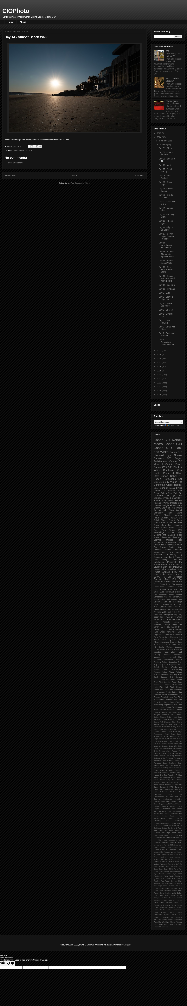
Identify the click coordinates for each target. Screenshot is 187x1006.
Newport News (167, 746)
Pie (168, 871)
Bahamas (165, 715)
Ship (155, 665)
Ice (181, 649)
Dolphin (179, 806)
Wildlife (163, 710)
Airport (171, 672)
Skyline (167, 702)
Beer (173, 780)
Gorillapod (157, 828)
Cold (155, 682)
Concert (157, 505)
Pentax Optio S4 (167, 753)
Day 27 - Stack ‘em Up (165, 170)
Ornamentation (164, 751)
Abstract (157, 672)
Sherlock (162, 510)
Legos (156, 635)
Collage (169, 647)
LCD (163, 741)
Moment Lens (160, 657)
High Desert (171, 833)
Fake (174, 811)
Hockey (179, 833)
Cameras (167, 602)
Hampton (178, 525)
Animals (166, 622)
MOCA (164, 850)
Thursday (166, 905)
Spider (163, 547)
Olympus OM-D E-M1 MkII (167, 866)
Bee (171, 675)
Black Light (178, 782)
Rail (173, 878)
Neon (180, 505)
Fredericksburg (159, 818)
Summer (164, 900)
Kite (171, 690)
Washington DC (174, 542)
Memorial (171, 562)
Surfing (165, 768)
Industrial (157, 652)
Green (179, 520)
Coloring (157, 799)
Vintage (169, 707)
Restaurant (171, 490)
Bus (155, 719)
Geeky (162, 649)
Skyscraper (177, 597)
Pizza (156, 756)
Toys (164, 530)
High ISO (158, 687)
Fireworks (174, 813)
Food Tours (177, 682)
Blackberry (158, 624)
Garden (157, 581)
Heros (163, 833)
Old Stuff (175, 864)
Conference (167, 799)
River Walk (162, 760)
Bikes (180, 675)
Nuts (161, 864)
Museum (170, 854)
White (165, 670)
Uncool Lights (159, 707)
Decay (173, 554)
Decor (156, 617)
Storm (156, 640)
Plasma (173, 871)
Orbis (156, 751)
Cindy (180, 614)
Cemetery (158, 513)
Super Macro (175, 527)
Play (169, 619)
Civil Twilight (161, 559)
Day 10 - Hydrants (167, 289)
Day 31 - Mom (165, 148)
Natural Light (176, 657)
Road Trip (170, 760)
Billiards (179, 780)
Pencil (156, 871)
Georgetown (158, 823)
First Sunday (164, 682)
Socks (162, 893)
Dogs (167, 579)
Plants (169, 513)
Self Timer (178, 700)
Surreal (179, 900)
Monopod (157, 854)
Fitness (163, 731)
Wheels (157, 670)
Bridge (167, 624)
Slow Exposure (170, 665)
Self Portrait (177, 619)
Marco (180, 850)
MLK (158, 743)
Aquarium (171, 775)
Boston (161, 785)
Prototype (178, 756)
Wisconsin (178, 589)
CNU (171, 677)
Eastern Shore (166, 607)
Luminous (157, 850)
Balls (172, 715)
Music (176, 743)
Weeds (174, 667)
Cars (163, 525)
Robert (157, 479)
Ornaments (168, 660)
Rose (180, 540)
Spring (172, 547)
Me (161, 852)
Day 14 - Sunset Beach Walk (166, 261)
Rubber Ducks (160, 700)
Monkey (179, 852)
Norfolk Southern (160, 862)
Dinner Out (158, 729)
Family (156, 629)
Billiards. (157, 782)
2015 (159, 371)
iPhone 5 (158, 500)
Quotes (156, 878)
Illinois (160, 837)
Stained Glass (159, 599)
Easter (174, 627)
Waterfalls (157, 922)
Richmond (177, 564)
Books (162, 574)
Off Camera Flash (172, 535)
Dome (166, 729)
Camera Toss (158, 789)
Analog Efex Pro (160, 775)
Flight (180, 731)
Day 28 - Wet (165, 165)
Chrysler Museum (173, 515)
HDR (163, 581)
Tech (156, 530)
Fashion (157, 731)
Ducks (156, 649)
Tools (168, 599)
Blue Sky (164, 481)
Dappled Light (164, 804)
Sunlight (165, 667)
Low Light (169, 557)
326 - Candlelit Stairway (172, 79)
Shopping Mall (176, 637)
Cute (180, 724)
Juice (159, 840)
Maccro (162, 692)
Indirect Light (164, 739)
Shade (167, 888)
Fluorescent (158, 734)
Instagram (177, 567)
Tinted (156, 907)
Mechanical (169, 635)
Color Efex (178, 797)
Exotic (169, 811)
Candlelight (177, 602)
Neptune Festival (160, 859)
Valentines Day (168, 917)
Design (179, 727)
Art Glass (172, 537)
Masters (157, 852)
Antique (179, 672)
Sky (155, 547)
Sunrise (157, 515)
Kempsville (171, 632)
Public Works (169, 876)
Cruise (172, 604)
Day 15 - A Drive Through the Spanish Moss (166, 254)
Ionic (155, 741)
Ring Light (161, 612)
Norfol (180, 859)
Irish (177, 837)
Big (175, 675)
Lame (172, 741)
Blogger (127, 945)
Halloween (171, 545)
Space (172, 895)
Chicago (157, 550)
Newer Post (11, 175)
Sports (172, 702)
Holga (156, 739)
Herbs (171, 830)
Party (180, 751)
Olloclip (169, 540)
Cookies (157, 801)
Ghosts (179, 823)
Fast (161, 813)
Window (179, 922)
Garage (179, 818)
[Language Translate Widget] (168, 422)
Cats (180, 547)
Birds (180, 503)
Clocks (161, 647)
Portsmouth (159, 554)
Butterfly (170, 574)
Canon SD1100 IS (167, 680)
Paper (176, 869)
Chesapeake (177, 584)
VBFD (180, 915)
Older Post (139, 175)
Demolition (166, 727)
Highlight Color (176, 736)
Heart (180, 685)
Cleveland (170, 592)
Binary (163, 782)
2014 (159, 374)
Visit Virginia (162, 919)
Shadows (178, 522)
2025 (159, 133)
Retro (156, 760)
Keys (165, 840)
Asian (173, 777)
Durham (173, 729)
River (180, 697)
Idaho (156, 837)
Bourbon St (169, 785)
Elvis (164, 811)
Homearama (158, 835)
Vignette (171, 640)
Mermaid (167, 852)
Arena (156, 777)
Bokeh (157, 520)
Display (172, 806)
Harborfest (163, 830)
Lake (180, 840)
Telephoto (158, 503)
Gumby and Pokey (175, 828)
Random (157, 881)
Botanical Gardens (173, 500)
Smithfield (167, 891)
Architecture (160, 461)
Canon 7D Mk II (168, 719)
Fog (161, 629)
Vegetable (163, 770)
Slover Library (160, 537)
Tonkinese (158, 495)
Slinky (160, 665)
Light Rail (177, 495)
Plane (174, 609)
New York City (175, 493)
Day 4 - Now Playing (164, 321)
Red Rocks (165, 881)
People (164, 697)
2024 (159, 137)
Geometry (178, 821)
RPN (162, 878)
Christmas (159, 484)
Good (160, 825)
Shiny (180, 662)
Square (179, 895)
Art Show (173, 712)
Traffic (169, 910)
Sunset (163, 488)
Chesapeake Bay (170, 614)
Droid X (178, 592)
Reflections (170, 479)
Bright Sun (177, 624)
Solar (167, 895)
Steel (180, 665)
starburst (165, 927)
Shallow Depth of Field (164, 508)
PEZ (180, 530)
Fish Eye (177, 579)
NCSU (176, 854)
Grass (166, 736)
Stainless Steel (175, 569)
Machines (167, 609)
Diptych (165, 806)
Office (180, 746)
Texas (156, 622)
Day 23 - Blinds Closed (166, 196)
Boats (180, 642)
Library (173, 652)
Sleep (161, 891)
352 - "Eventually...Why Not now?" (174, 53)
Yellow (173, 518)
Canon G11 (173, 444)
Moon (179, 545)
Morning (157, 535)
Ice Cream (164, 690)
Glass (169, 484)
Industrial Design (176, 739)
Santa (165, 886)
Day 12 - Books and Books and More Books (167, 278)
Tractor (162, 910)
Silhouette (158, 542)
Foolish (172, 816)
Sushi (156, 903)
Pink (164, 569)
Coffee (166, 604)
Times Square (176, 905)
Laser (180, 632)
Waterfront (178, 770)
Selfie (167, 637)
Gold (155, 825)
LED (156, 488)
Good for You (177, 825)
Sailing (164, 662)
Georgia (166, 823)
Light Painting (173, 845)
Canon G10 (176, 452)
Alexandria (165, 642)
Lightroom (162, 847)
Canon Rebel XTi (171, 476)
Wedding (165, 922)
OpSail (179, 748)
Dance (156, 804)
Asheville (164, 675)
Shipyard (174, 888)
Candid (175, 789)
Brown (180, 717)
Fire (161, 617)
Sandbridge (159, 532)
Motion (163, 619)
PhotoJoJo (163, 871)
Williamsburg (177, 670)
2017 (159, 362)
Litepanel (159, 455)
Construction (159, 587)
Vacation (157, 917)
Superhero (172, 900)
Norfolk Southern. (175, 862)
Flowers (178, 455)
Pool (175, 697)
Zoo (180, 581)
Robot (176, 760)
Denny (173, 727)
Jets (159, 741)
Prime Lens (166, 564)
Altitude (179, 773)
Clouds (162, 522)
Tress (156, 912)
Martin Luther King (174, 692)
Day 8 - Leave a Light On (166, 298)
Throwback (158, 905)
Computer (158, 579)
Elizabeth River (169, 809)
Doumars (178, 647)
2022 (159, 350)
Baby (168, 780)
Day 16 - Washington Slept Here (165, 245)
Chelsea (173, 792)
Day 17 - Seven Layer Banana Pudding (166, 236)
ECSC (180, 729)
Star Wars (174, 765)
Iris (174, 837)
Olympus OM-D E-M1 (163, 589)
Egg (161, 809)
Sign (165, 567)
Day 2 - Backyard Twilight (166, 334)
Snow (156, 525)
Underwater (158, 915)
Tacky (176, 903)
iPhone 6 (167, 498)
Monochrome (160, 552)
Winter (166, 503)
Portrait (172, 520)
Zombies (179, 924)
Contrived (178, 799)
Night (169, 455)
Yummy (157, 712)
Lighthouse (159, 562)
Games (179, 734)
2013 (159, 378)
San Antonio (177, 883)
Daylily (170, 587)
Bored (156, 785)
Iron (181, 837)
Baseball (179, 715)
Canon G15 (160, 467)
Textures (179, 768)
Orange (179, 594)
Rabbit (168, 878)
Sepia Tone (158, 702)
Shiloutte (168, 597)
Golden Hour (160, 545)
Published (178, 876)
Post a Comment (15, 163)
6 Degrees (162, 773)
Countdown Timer (166, 724)
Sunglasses (158, 768)
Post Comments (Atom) (80, 183)
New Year (172, 859)
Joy (155, 840)
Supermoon (168, 705)
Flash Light (172, 731)
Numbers (157, 660)
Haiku (156, 830)
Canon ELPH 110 (162, 627)
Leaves (157, 569)
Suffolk (156, 667)
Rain (156, 522)
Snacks (174, 891)
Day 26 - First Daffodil (165, 176)
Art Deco (178, 599)
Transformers (177, 910)
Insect (165, 652)
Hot (171, 835)
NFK (180, 743)
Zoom (180, 640)
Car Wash (178, 719)
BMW (180, 712)
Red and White (159, 758)
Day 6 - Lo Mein (166, 310)
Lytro (156, 692)
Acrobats (173, 773)
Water (173, 481)
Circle (174, 722)
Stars (180, 765)
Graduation (158, 736)
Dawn (172, 804)
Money (173, 852)
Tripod (156, 493)
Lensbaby (177, 550)
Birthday (170, 782)
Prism (180, 874)
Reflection (169, 758)
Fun (165, 629)
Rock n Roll (172, 612)
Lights (171, 594)
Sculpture (158, 567)
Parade (174, 751)
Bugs (162, 592)
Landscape (158, 609)
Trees (179, 490)
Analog (164, 712)
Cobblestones (159, 797)
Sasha (179, 513)
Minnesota (178, 654)
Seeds (161, 888)
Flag (155, 594)
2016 (159, 366)
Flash (169, 522)
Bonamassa (158, 644)
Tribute (163, 912)
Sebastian (172, 662)
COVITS (170, 787)
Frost (171, 818)
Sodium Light (170, 893)
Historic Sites (175, 532)
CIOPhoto (15, 11)
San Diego (158, 886)
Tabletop (169, 903)
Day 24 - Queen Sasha (166, 189)
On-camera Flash (169, 748)
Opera (180, 866)
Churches (158, 498)
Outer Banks (163, 869)
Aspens (179, 777)
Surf (160, 614)
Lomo (161, 635)
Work (155, 773)
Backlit (179, 510)
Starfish (179, 898)
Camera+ (159, 458)
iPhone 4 (168, 473)
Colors (164, 493)
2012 (159, 383)
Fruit (175, 607)
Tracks (156, 910)
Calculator (178, 787)
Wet (180, 667)
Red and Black (176, 881)
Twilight (165, 505)
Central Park (158, 722)
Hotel (176, 835)
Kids (180, 607)
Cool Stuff (165, 801)
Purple (161, 637)
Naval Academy (175, 857)
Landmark (178, 690)
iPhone (156, 642)
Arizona (157, 675)
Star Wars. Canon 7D (168, 898)
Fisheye (167, 550)
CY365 (179, 488)
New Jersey (175, 552)
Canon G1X (159, 490)
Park (180, 869)
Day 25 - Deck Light (165, 183)
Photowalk (178, 753)
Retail (168, 581)
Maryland (157, 695)
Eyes (180, 627)
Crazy (180, 801)
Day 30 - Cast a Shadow (166, 153)
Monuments (173, 695)
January (163, 145)
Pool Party (170, 756)
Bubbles (164, 677)
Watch (175, 707)
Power (161, 874)
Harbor (156, 619)
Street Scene (160, 527)
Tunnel (175, 581)
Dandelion (157, 727)
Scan (165, 763)
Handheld (163, 594)
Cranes (173, 801)
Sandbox (169, 700)
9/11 (167, 773)
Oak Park (168, 864)
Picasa (170, 697)
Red (180, 481)
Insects (173, 503)
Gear (168, 821)
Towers (179, 907)
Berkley (156, 717)
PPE (171, 869)
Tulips (163, 640)
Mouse (170, 743)
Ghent (175, 498)
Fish (180, 813)
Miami (164, 695)
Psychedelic (158, 876)
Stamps (156, 898)
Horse (166, 835)
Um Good (178, 705)
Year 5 (172, 924)
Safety (170, 883)
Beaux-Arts (177, 572)
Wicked (172, 922)
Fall (170, 525)
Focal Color (170, 734)
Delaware (178, 804)
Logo (180, 847)
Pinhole (179, 660)
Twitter (180, 912)
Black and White (168, 450)
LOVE (167, 741)
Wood (156, 924)
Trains (172, 530)
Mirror (180, 587)
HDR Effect (159, 632)
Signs (171, 510)
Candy (167, 644)
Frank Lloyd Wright (173, 617)
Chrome (179, 680)
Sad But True (163, 883)
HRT (180, 498)
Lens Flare (164, 845)
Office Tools (158, 748)
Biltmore (163, 717)
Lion (176, 741)
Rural (156, 883)
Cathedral (163, 792)
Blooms (173, 642)
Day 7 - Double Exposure (165, 304)
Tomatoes (163, 907)
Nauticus (163, 857)
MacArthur (172, 850)
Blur (180, 518)
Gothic (164, 828)
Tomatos (172, 907)
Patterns (157, 753)
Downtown (177, 559)
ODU (175, 746)
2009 (159, 394)
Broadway (178, 785)
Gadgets (167, 685)
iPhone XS (157, 927)
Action (164, 672)
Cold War (169, 797)
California (157, 602)
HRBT (174, 685)
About (23, 22)
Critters (175, 724)
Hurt (180, 835)
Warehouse (178, 919)
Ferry (167, 813)
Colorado (178, 577)
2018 (159, 359)
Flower (173, 505)
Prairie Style (171, 874)
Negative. (157, 746)
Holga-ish (169, 649)
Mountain (178, 635)
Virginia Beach (173, 464)
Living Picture (172, 847)
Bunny (156, 787)
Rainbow (157, 662)
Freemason (158, 685)
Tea (181, 903)
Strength (157, 900)
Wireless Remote (174, 710)
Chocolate (167, 722)
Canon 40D (163, 448)
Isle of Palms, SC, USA (22, 150)
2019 (159, 354)
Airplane (166, 572)
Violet (171, 770)
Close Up (158, 604)
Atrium (156, 780)
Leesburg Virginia (169, 842)
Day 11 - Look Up (167, 285)
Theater (178, 557)
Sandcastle (158, 597)
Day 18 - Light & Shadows (166, 228)
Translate (172, 426)
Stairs (167, 765)
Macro (158, 444)
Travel (156, 770)
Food (170, 567)
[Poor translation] (10, 963)
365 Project (174, 458)
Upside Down (170, 915)
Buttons (163, 787)
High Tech (169, 687)
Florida (164, 520)
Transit (157, 572)
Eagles (156, 809)
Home (10, 22)
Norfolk (177, 440)
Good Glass (167, 825)
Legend (156, 845)
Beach (172, 488)
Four (180, 816)
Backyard (157, 715)
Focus (156, 816)
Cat (167, 495)
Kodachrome (172, 840)
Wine (172, 599)
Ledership (157, 842)
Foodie (164, 816)
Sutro (162, 903)
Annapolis (178, 622)
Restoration (178, 758)
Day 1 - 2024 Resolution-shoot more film (167, 342)
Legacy (179, 842)
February (163, 141)
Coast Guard (175, 794)
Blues (156, 592)
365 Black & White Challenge (168, 469)
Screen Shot (173, 886)
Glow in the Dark (175, 629)
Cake (159, 719)
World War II (164, 924)
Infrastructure (168, 837)
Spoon (162, 765)
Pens (156, 637)
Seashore (172, 763)
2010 (159, 390)
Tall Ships (172, 768)
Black (156, 677)
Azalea (162, 780)
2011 (159, 387)
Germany (173, 823)
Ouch (156, 869)
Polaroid (162, 756)
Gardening (157, 821)
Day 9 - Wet (164, 293)
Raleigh (179, 878)
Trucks (171, 912)
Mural (163, 854)
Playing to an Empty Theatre (172, 102)
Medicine (164, 743)
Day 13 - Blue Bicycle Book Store (166, 269)
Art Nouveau (165, 777)
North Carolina (161, 518)
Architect (179, 775)
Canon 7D (162, 440)
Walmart (170, 919)
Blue (156, 574)
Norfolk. (156, 864)
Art (167, 554)
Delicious (157, 806)
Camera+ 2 (168, 789)
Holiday (178, 484)
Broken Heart (172, 717)
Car (169, 577)
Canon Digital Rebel (162, 584)
